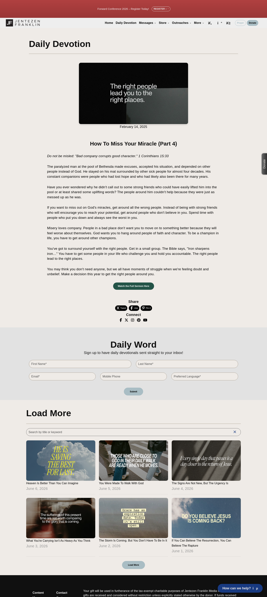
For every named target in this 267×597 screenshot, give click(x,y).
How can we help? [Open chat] (240, 588)
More (199, 22)
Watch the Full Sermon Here (133, 286)
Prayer (240, 23)
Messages (147, 22)
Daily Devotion (126, 22)
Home (109, 22)
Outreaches (182, 22)
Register (161, 9)
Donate (252, 23)
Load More (133, 565)
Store (164, 22)
